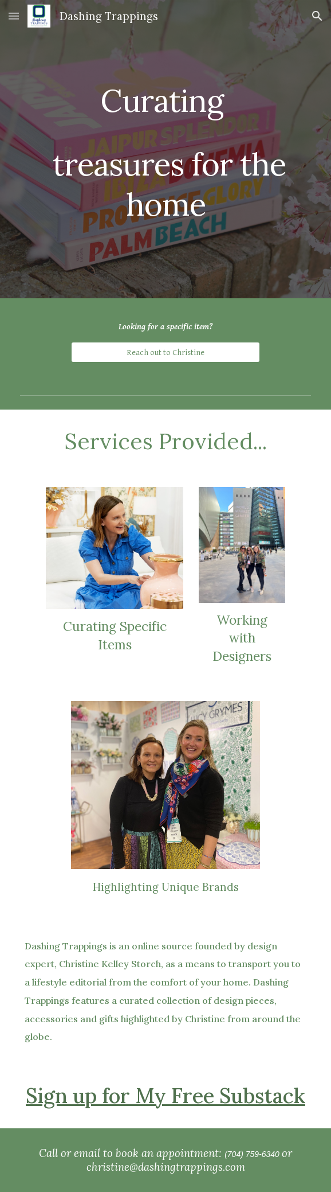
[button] (13, 16)
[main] (165, 149)
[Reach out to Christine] (165, 352)
